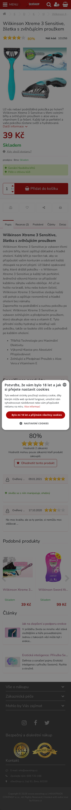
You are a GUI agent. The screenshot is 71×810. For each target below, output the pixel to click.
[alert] (35, 405)
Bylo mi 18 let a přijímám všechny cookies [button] (37, 415)
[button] (35, 423)
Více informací (32, 406)
